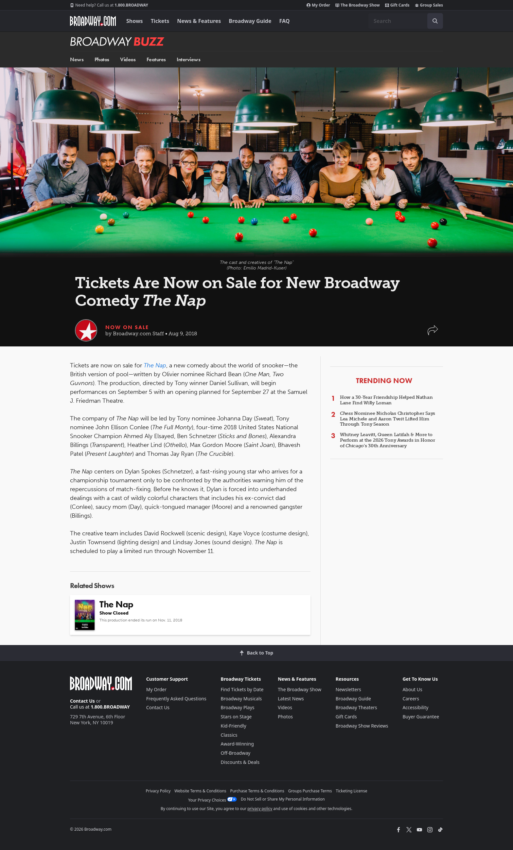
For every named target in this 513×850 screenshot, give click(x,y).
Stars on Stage (236, 716)
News (76, 59)
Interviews (188, 59)
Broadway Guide (250, 21)
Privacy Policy (158, 791)
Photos (102, 59)
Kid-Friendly (233, 726)
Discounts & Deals (240, 762)
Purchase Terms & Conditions (257, 791)
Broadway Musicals (241, 698)
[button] (433, 333)
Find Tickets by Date (242, 689)
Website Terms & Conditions (200, 791)
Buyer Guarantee (420, 716)
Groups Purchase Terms (310, 791)
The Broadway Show (357, 5)
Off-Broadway (236, 753)
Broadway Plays (238, 707)
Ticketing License (351, 791)
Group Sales (429, 5)
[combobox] (405, 21)
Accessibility (415, 707)
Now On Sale (127, 327)
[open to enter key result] (435, 21)
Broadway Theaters (356, 707)
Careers (410, 698)
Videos (127, 59)
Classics (229, 735)
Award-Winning (237, 744)
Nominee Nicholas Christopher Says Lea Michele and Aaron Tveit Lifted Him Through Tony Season (387, 419)
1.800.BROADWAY (109, 5)
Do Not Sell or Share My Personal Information (283, 799)
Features (156, 59)
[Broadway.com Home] (93, 21)
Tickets (160, 21)
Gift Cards (397, 5)
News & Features (199, 21)
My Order (318, 5)
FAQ (284, 21)
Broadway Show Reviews (362, 726)
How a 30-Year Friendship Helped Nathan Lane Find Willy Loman (386, 400)
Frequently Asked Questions (176, 698)
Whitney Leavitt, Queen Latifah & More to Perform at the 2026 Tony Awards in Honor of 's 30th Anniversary (387, 440)
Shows (134, 21)
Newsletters (348, 689)
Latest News (291, 698)
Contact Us (82, 701)
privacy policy (259, 808)
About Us (412, 689)
